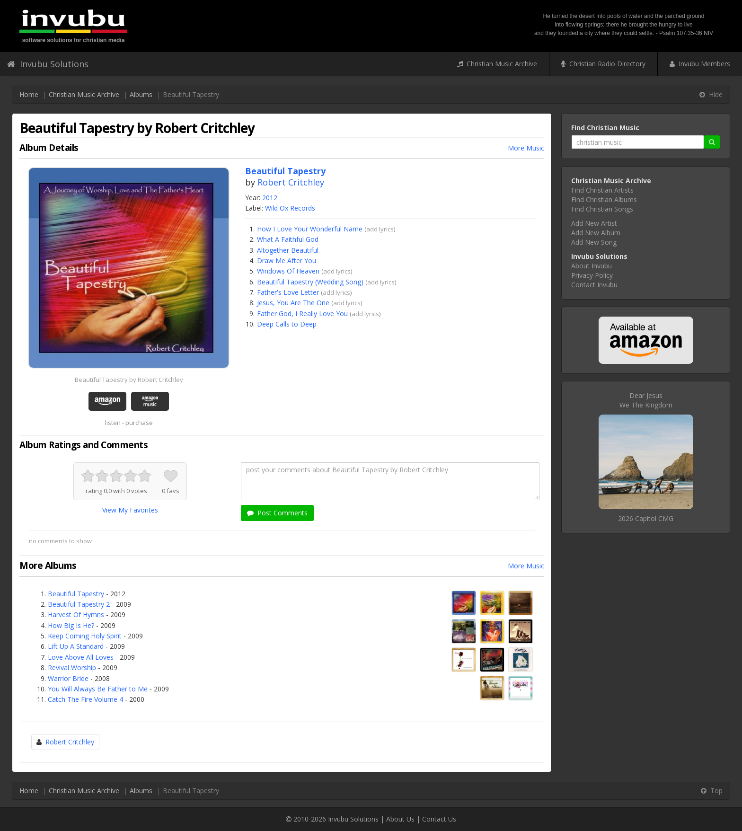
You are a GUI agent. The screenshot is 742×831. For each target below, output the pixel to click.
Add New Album (595, 232)
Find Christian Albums (604, 199)
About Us (400, 818)
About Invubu (591, 265)
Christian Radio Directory (603, 63)
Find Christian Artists (602, 190)
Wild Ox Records (290, 207)
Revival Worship (72, 667)
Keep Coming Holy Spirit (85, 635)
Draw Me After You (286, 260)
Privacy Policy (592, 275)
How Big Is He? (71, 625)
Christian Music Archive (497, 63)
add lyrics (380, 229)
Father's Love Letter (288, 292)
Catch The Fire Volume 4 (85, 699)
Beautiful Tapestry (76, 593)
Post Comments (277, 512)
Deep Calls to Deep (287, 323)
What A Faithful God (287, 239)
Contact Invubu (594, 284)
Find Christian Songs (602, 208)
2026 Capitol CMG (645, 518)
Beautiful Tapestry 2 (79, 604)
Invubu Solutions (47, 64)
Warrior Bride (68, 678)
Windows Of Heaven (288, 270)
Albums (141, 94)
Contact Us (439, 818)
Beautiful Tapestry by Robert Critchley (129, 379)
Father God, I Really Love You (302, 313)
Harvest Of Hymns (76, 614)
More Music (526, 147)
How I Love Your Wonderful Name (309, 228)
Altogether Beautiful (287, 250)
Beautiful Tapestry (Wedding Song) (310, 281)
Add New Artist (594, 223)
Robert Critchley (290, 182)
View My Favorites (130, 509)
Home (28, 94)
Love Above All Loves (81, 657)
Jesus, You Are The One (293, 302)
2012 (269, 197)
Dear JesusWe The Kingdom (645, 400)
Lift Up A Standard (76, 646)
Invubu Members (700, 63)
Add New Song (594, 242)
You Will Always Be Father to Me (98, 688)
